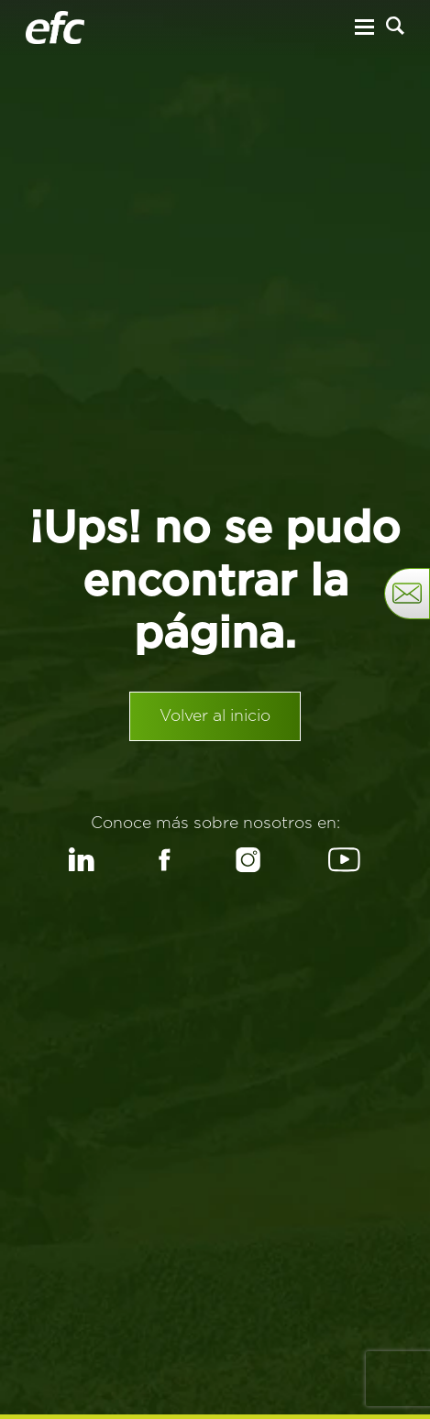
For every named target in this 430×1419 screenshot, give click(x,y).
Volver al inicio (215, 716)
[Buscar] (395, 25)
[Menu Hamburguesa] (365, 27)
